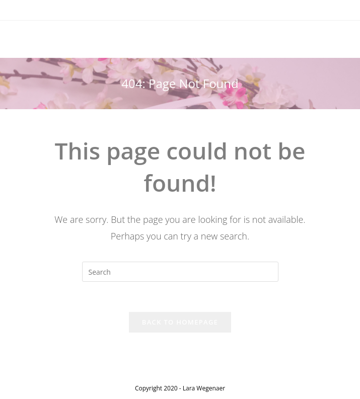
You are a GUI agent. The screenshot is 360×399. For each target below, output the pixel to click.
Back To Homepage (180, 322)
